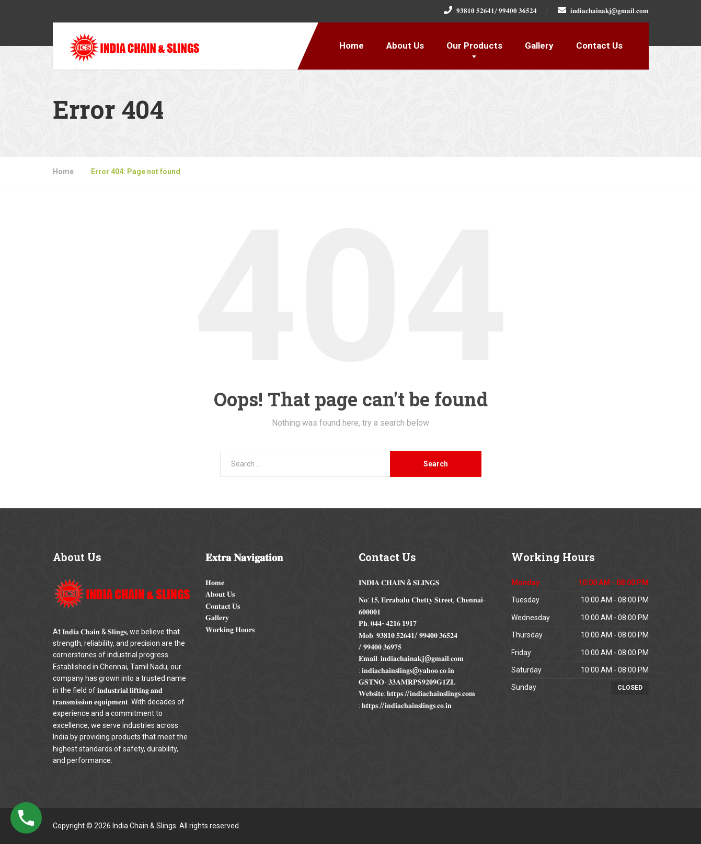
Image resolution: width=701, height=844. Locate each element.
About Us (405, 45)
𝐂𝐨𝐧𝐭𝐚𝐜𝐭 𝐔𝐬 (222, 606)
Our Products (474, 45)
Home (351, 45)
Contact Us (599, 45)
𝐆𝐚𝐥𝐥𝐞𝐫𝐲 (217, 617)
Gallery (539, 45)
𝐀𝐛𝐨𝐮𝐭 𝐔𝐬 (220, 594)
